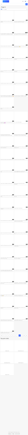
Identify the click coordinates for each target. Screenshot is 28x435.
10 (24, 335)
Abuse (13, 433)
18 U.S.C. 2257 (17, 433)
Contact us (9, 433)
